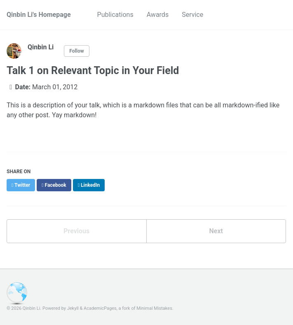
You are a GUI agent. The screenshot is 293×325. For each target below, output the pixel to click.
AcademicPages (100, 308)
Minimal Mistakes (154, 308)
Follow (76, 51)
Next (216, 231)
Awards (158, 15)
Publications (115, 15)
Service (192, 15)
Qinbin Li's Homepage (39, 15)
